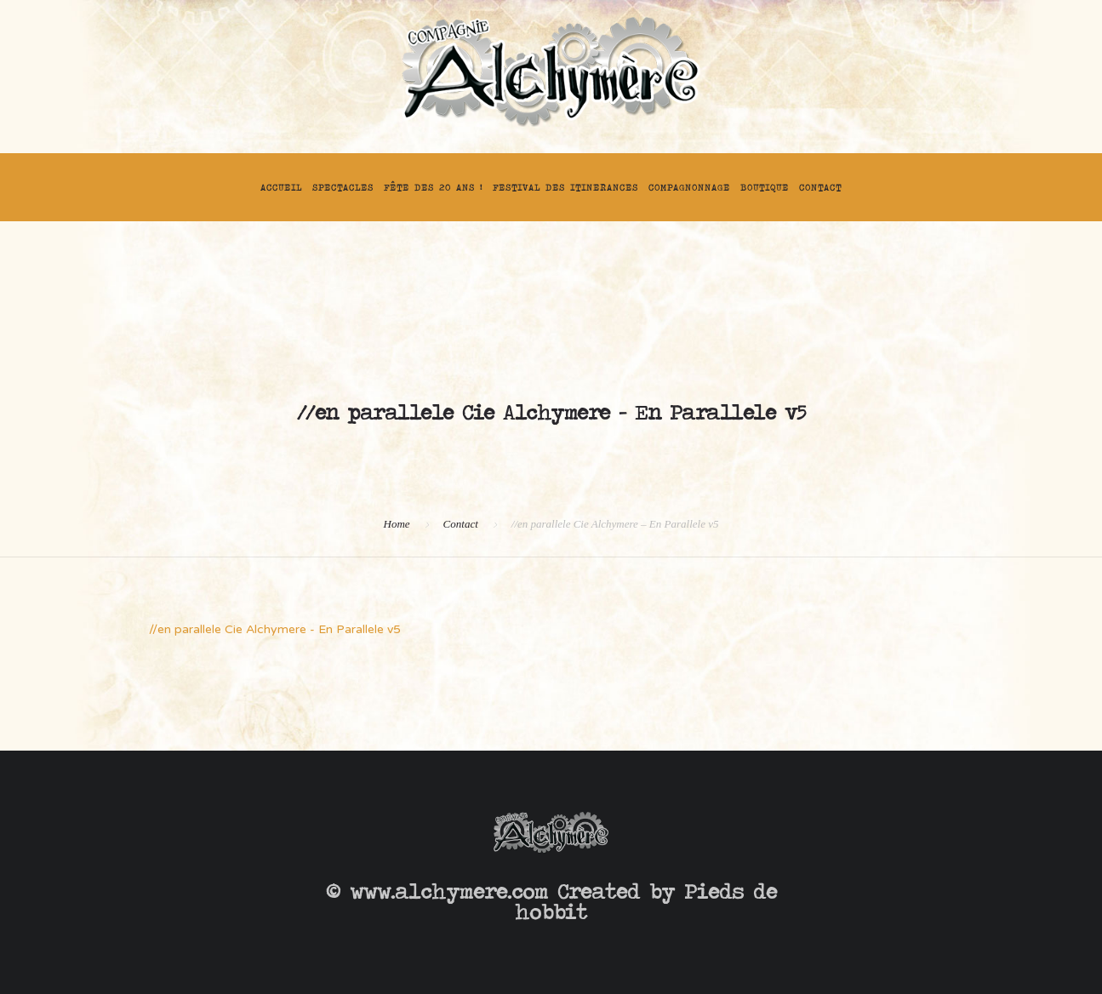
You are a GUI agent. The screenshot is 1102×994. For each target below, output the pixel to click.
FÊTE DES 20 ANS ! (433, 187)
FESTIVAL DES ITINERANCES (565, 187)
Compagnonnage (689, 187)
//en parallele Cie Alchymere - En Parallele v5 (275, 629)
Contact (820, 187)
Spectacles (343, 187)
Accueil (281, 187)
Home (397, 523)
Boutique (764, 187)
